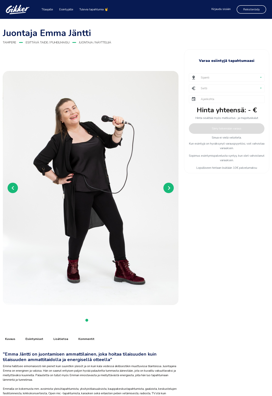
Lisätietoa (60, 339)
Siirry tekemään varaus (226, 128)
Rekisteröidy (251, 9)
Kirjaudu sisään (221, 9)
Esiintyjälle (66, 9)
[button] (16, 188)
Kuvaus (10, 339)
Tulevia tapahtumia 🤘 (93, 9)
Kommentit (86, 339)
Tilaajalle (47, 9)
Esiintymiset (34, 339)
